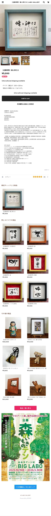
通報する (46, 170)
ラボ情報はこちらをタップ (25, 487)
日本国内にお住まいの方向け (25, 104)
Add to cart (25, 98)
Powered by (25, 498)
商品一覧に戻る (25, 408)
